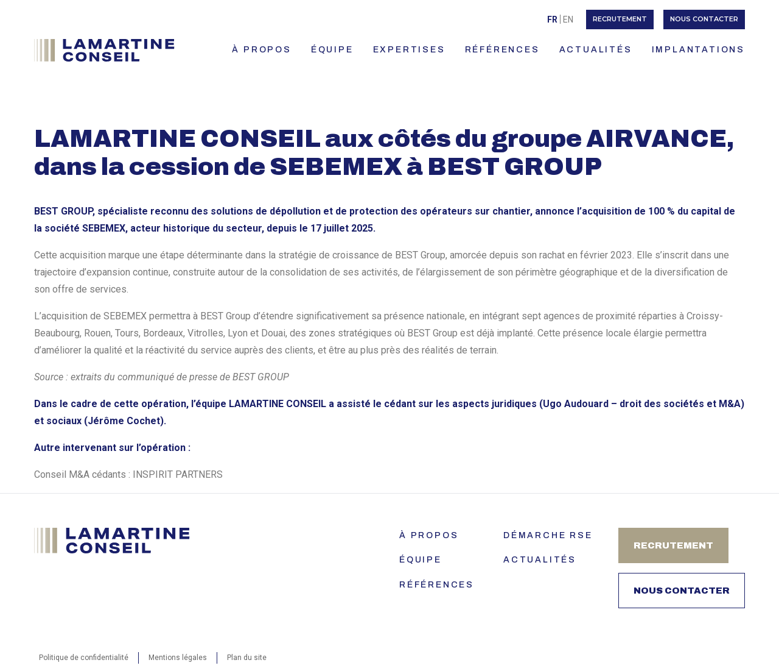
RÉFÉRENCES (502, 49)
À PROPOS (261, 49)
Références (436, 584)
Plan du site (247, 657)
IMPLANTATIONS (698, 49)
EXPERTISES (409, 49)
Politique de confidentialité (83, 657)
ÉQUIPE (332, 49)
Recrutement (620, 19)
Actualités (539, 559)
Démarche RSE (548, 535)
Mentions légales (177, 657)
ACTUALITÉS (595, 49)
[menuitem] (552, 19)
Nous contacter (704, 19)
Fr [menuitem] (552, 19)
